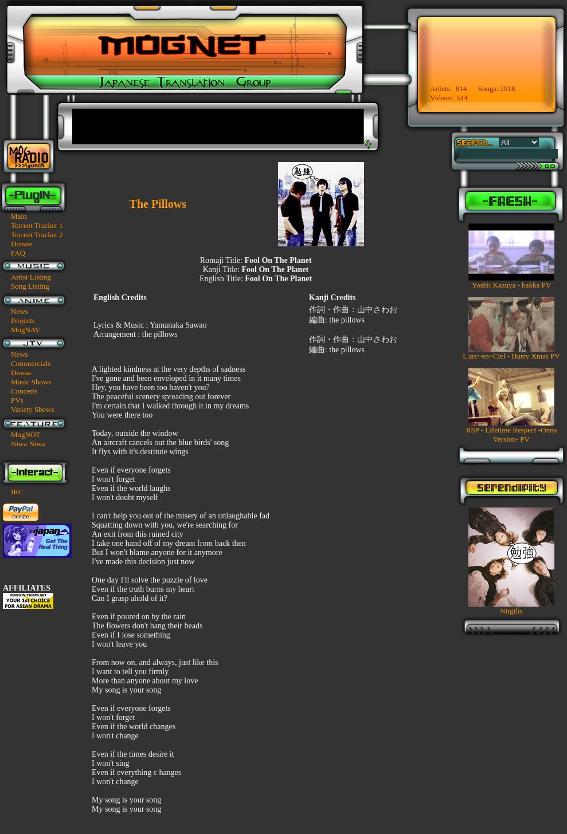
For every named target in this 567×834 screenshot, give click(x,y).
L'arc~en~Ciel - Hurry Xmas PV (511, 356)
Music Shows (31, 381)
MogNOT (25, 434)
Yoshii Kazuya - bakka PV (511, 285)
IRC (17, 491)
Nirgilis (511, 611)
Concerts (24, 391)
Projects (23, 320)
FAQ (18, 253)
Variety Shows (32, 409)
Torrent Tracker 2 (37, 234)
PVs (17, 400)
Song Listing (30, 286)
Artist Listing (31, 277)
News (19, 311)
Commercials (30, 363)
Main (18, 216)
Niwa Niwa (28, 443)
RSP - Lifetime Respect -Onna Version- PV (511, 434)
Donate (22, 243)
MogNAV (25, 329)
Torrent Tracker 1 (37, 225)
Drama (21, 372)
